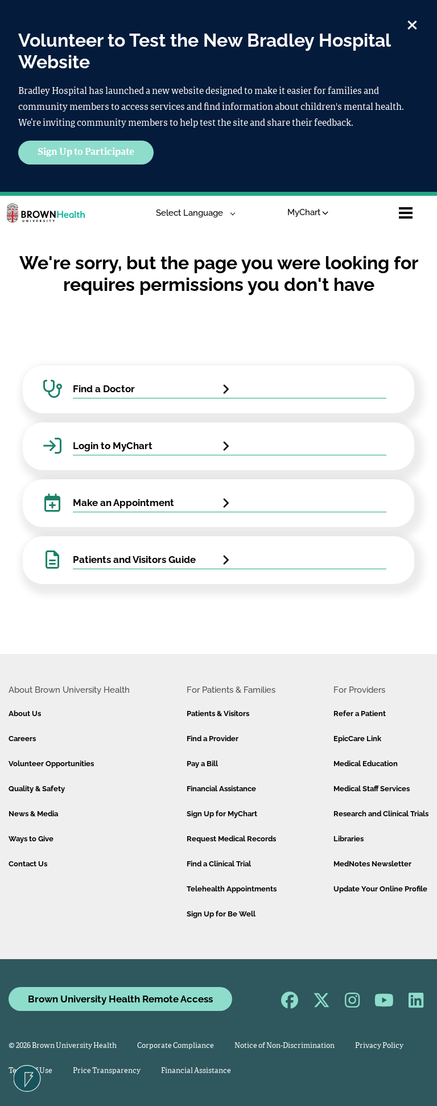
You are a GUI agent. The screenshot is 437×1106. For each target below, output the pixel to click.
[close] (412, 23)
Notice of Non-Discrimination (284, 1046)
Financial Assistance (221, 788)
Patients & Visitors (218, 713)
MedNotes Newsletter (372, 864)
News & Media (33, 813)
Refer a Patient (359, 713)
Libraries (348, 838)
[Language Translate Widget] (191, 213)
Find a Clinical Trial (219, 864)
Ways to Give (31, 838)
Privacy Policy (379, 1046)
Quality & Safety (37, 788)
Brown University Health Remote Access (120, 999)
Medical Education (365, 763)
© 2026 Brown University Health (63, 1046)
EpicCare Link (357, 738)
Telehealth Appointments (232, 889)
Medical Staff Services (371, 788)
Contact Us (28, 864)
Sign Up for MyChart (222, 813)
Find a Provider (212, 738)
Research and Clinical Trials (380, 813)
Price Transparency (107, 1071)
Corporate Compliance (175, 1046)
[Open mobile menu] (406, 213)
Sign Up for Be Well (221, 914)
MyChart (308, 212)
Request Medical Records (231, 838)
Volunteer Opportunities (51, 763)
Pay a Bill (202, 763)
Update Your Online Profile (380, 889)
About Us (25, 713)
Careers (22, 738)
